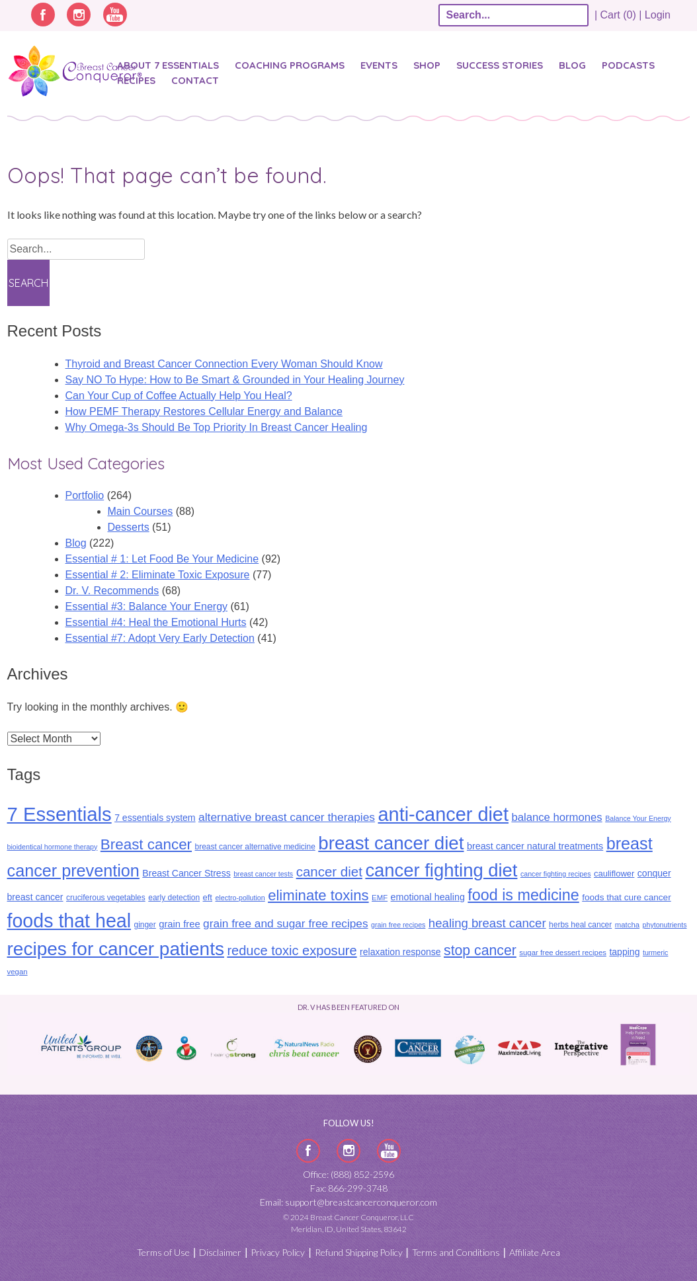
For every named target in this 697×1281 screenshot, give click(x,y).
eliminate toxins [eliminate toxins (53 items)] (318, 895)
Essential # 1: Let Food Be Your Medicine (162, 558)
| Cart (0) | (618, 14)
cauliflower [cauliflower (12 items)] (614, 873)
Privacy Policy (278, 1252)
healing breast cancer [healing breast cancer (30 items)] (487, 923)
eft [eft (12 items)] (207, 897)
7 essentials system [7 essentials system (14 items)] (154, 817)
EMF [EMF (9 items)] (380, 898)
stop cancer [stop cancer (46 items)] (480, 950)
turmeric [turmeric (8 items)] (655, 952)
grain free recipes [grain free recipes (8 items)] (398, 925)
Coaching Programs (290, 65)
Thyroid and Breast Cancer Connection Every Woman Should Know (224, 363)
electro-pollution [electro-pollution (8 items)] (240, 898)
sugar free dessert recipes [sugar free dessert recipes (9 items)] (562, 952)
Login (658, 14)
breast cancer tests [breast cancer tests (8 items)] (263, 874)
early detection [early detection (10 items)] (174, 897)
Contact (195, 80)
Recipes (136, 80)
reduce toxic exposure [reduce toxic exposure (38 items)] (291, 950)
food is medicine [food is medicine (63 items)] (523, 895)
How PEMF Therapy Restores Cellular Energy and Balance (204, 411)
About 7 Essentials (168, 65)
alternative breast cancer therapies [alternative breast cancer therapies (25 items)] (286, 817)
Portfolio (84, 495)
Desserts (128, 527)
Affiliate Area (534, 1252)
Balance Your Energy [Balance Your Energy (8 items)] (638, 818)
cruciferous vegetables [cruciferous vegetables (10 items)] (105, 897)
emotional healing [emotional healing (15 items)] (428, 897)
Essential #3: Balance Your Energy (146, 606)
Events (378, 65)
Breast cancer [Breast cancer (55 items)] (146, 844)
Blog (572, 65)
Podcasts (628, 65)
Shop (426, 65)
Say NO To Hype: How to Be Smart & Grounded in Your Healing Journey (235, 379)
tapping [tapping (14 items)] (624, 952)
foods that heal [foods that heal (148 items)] (69, 920)
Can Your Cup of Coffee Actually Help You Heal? (178, 395)
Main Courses (140, 511)
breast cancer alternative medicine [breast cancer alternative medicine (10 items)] (255, 846)
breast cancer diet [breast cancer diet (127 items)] (391, 843)
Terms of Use (163, 1252)
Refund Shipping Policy (359, 1252)
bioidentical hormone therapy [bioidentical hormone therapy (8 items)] (52, 847)
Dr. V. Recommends (112, 590)
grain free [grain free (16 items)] (179, 924)
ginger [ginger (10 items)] (144, 924)
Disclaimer (220, 1252)
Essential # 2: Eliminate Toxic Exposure (157, 574)
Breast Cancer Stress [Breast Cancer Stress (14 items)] (186, 873)
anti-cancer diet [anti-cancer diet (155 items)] (443, 814)
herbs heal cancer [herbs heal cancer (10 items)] (580, 924)
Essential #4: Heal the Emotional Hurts (156, 622)
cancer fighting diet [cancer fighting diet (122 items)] (441, 870)
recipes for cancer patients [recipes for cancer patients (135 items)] (115, 949)
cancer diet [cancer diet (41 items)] (329, 871)
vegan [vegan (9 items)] (17, 972)
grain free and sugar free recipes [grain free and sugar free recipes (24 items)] (285, 923)
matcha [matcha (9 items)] (627, 925)
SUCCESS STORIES (499, 65)
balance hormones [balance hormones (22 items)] (556, 817)
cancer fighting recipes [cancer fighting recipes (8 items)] (555, 874)
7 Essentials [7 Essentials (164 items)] (59, 814)
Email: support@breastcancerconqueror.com (348, 1202)
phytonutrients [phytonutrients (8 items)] (665, 925)
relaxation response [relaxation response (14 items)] (400, 952)
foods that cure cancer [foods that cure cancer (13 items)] (626, 897)
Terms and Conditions (456, 1252)
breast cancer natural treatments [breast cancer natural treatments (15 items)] (535, 846)
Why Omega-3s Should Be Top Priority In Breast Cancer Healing (216, 427)
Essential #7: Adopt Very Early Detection (160, 638)
